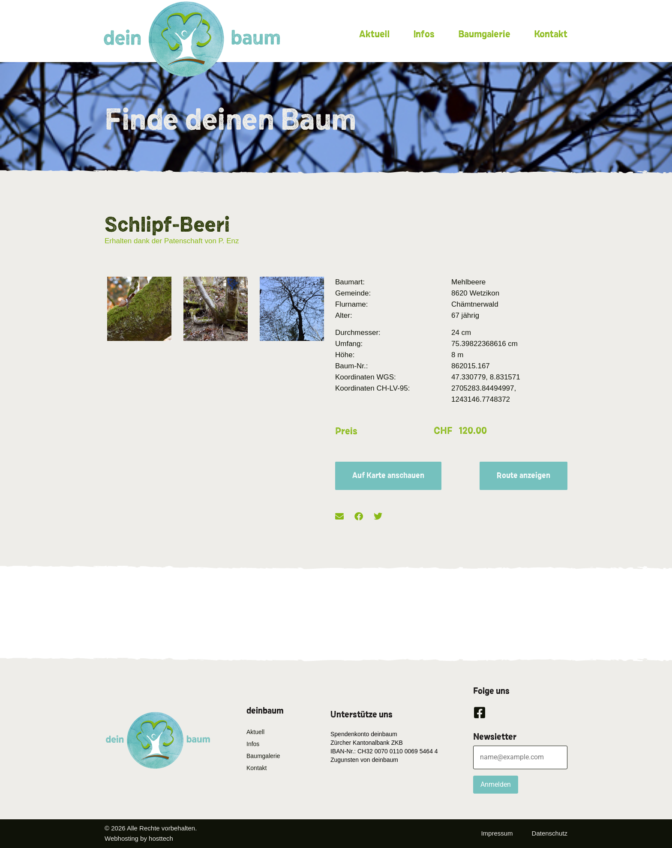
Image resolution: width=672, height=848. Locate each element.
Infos (424, 34)
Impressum (497, 833)
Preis (346, 431)
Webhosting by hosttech (139, 838)
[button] (339, 516)
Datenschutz (549, 833)
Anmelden (495, 784)
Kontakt (550, 34)
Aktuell (374, 34)
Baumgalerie (484, 34)
